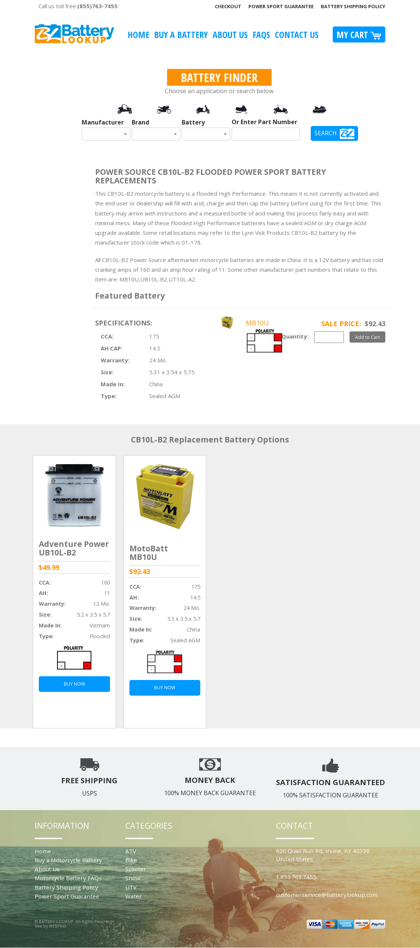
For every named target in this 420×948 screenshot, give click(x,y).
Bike (131, 860)
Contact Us (297, 34)
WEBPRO (57, 926)
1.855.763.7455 (296, 877)
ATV (130, 851)
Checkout (228, 6)
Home (138, 34)
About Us (230, 34)
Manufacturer (103, 122)
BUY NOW (74, 684)
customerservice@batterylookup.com (326, 894)
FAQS (261, 34)
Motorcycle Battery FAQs (68, 878)
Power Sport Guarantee (281, 6)
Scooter (135, 869)
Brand (140, 122)
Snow (132, 878)
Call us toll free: (77, 6)
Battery (193, 122)
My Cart (359, 34)
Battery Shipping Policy (353, 6)
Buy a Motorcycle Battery (68, 860)
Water (133, 896)
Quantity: (295, 336)
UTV (131, 887)
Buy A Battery (181, 34)
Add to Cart (367, 337)
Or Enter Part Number (264, 122)
